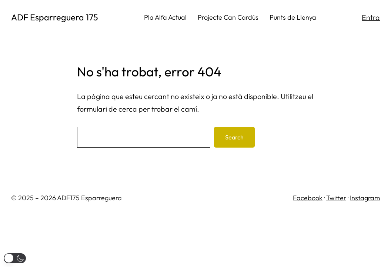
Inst (355, 198)
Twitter (336, 198)
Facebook (308, 198)
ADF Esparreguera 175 (54, 17)
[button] (15, 258)
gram (372, 198)
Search (234, 137)
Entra (371, 17)
